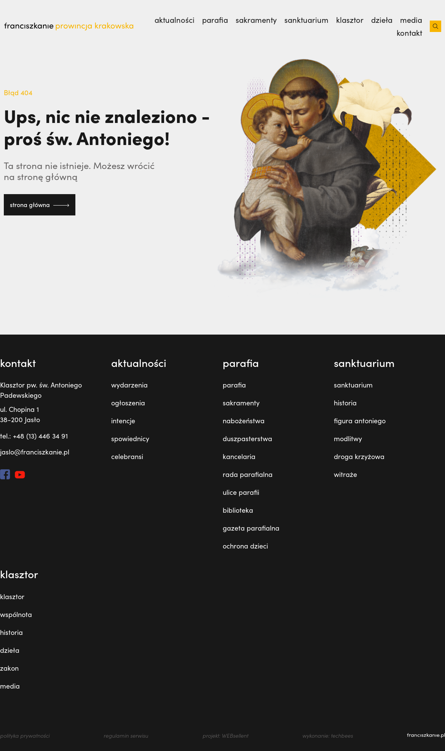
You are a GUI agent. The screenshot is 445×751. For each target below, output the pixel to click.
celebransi (127, 456)
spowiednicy (130, 438)
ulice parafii (241, 492)
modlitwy (348, 438)
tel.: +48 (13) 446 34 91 (34, 435)
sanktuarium (306, 19)
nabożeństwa (244, 420)
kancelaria (239, 456)
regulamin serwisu (126, 735)
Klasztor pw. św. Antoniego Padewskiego (41, 390)
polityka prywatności (24, 735)
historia (345, 402)
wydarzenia (129, 384)
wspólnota (16, 614)
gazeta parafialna (251, 528)
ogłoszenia (128, 402)
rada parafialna (248, 474)
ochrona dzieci (245, 545)
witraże (345, 474)
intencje (123, 420)
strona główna (39, 205)
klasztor (350, 19)
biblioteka (238, 510)
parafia (215, 19)
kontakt (409, 32)
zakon (9, 668)
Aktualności (175, 19)
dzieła (381, 19)
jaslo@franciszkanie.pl (34, 451)
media (411, 19)
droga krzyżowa (359, 456)
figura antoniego (360, 420)
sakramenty (256, 19)
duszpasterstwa (247, 438)
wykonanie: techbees (327, 735)
